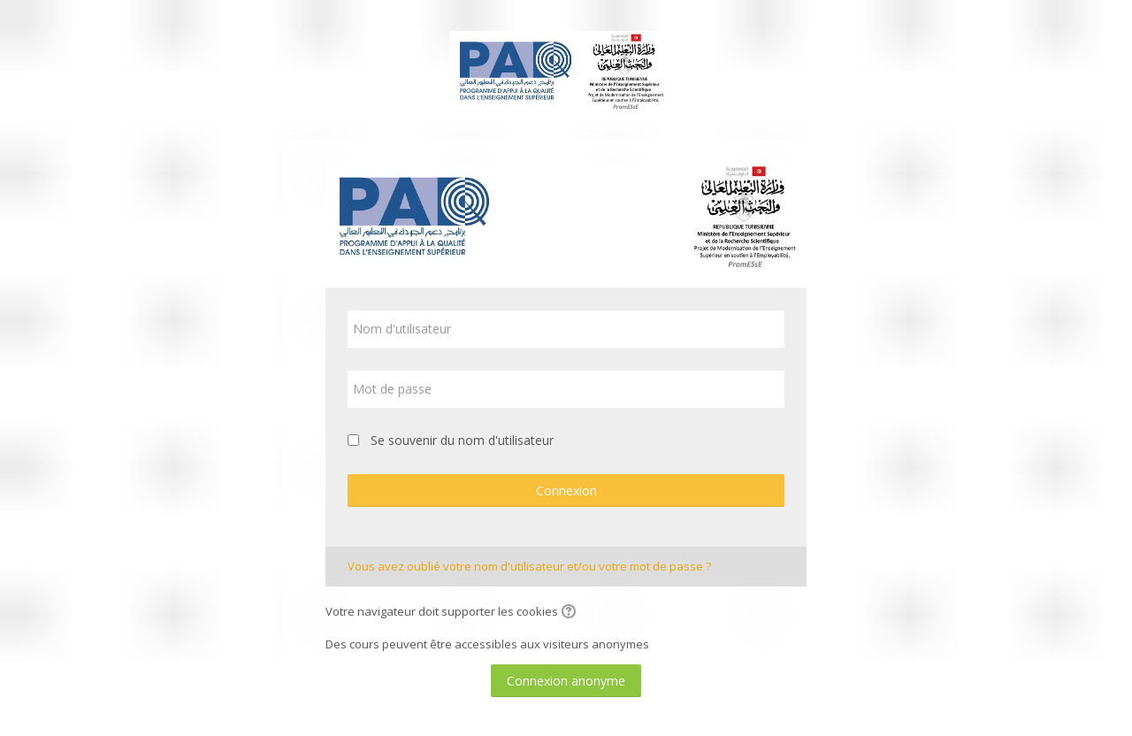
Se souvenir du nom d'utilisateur (462, 440)
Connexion (566, 490)
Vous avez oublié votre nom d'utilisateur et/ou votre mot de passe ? (529, 566)
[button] (571, 613)
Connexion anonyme (566, 680)
